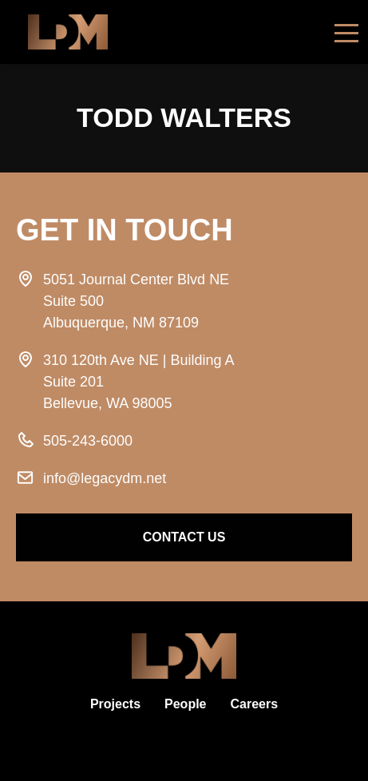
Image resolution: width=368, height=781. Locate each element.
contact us (184, 537)
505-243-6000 (88, 441)
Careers (255, 704)
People (185, 704)
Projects (115, 704)
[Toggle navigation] (346, 32)
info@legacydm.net (104, 478)
